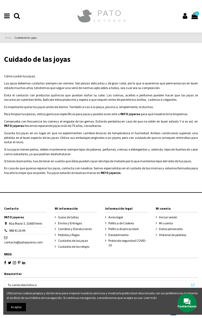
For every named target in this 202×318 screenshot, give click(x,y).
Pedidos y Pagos (68, 235)
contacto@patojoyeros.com (23, 242)
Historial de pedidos (172, 235)
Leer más (150, 298)
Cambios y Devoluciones (75, 229)
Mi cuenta (166, 223)
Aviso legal (115, 217)
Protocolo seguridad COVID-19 (127, 242)
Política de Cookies (121, 223)
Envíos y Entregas (70, 223)
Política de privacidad (123, 229)
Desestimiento (118, 235)
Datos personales (171, 229)
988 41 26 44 (17, 230)
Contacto (11, 208)
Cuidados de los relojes (73, 246)
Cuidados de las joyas (73, 240)
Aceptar (16, 307)
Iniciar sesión (168, 217)
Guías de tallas (68, 217)
